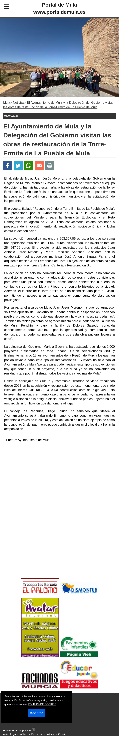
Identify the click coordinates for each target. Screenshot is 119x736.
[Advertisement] (59, 473)
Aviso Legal (9, 734)
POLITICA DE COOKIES (42, 704)
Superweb (25, 730)
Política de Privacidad (31, 734)
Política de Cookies (57, 734)
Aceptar (36, 713)
